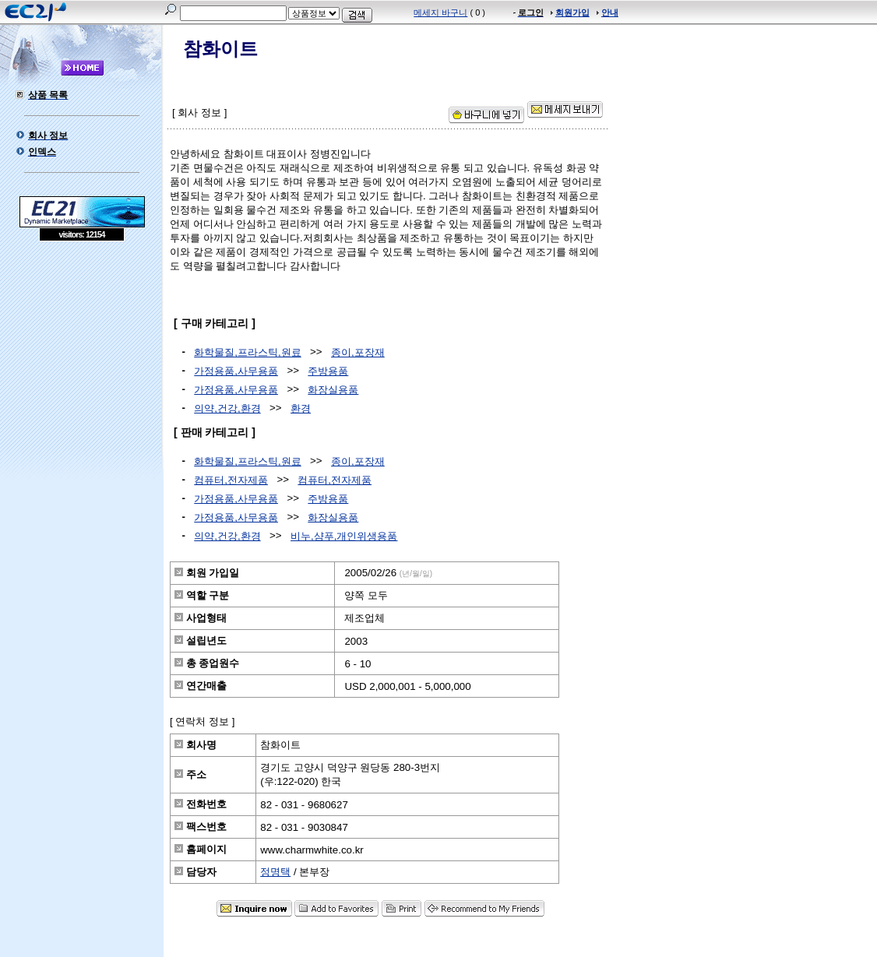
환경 (301, 408)
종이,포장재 (358, 352)
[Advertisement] (82, 354)
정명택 (275, 872)
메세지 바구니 (440, 12)
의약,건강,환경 (227, 408)
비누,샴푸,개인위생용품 (344, 536)
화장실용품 (333, 390)
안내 (609, 12)
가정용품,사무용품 (236, 371)
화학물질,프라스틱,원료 (247, 352)
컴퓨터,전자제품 (231, 480)
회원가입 (572, 12)
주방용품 (328, 371)
